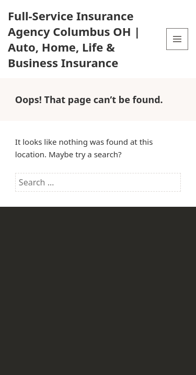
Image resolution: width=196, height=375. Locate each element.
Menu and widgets (177, 49)
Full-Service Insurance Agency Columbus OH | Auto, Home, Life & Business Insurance (74, 39)
